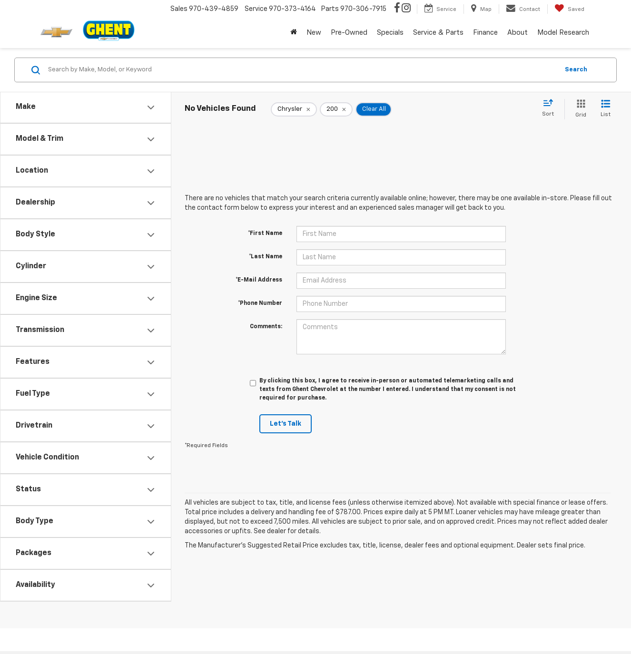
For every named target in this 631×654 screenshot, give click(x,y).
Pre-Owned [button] (349, 32)
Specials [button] (390, 32)
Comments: (266, 327)
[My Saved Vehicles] (569, 9)
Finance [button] (485, 32)
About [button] (517, 32)
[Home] (294, 33)
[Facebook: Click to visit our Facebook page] (397, 9)
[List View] (605, 109)
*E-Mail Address (259, 280)
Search (576, 70)
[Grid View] (578, 109)
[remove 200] (336, 109)
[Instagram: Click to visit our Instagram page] (406, 9)
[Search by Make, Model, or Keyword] (302, 70)
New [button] (313, 32)
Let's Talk (285, 423)
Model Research (563, 32)
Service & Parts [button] (438, 32)
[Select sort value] (550, 108)
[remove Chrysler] (294, 109)
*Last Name (265, 257)
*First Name (265, 233)
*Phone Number (260, 303)
